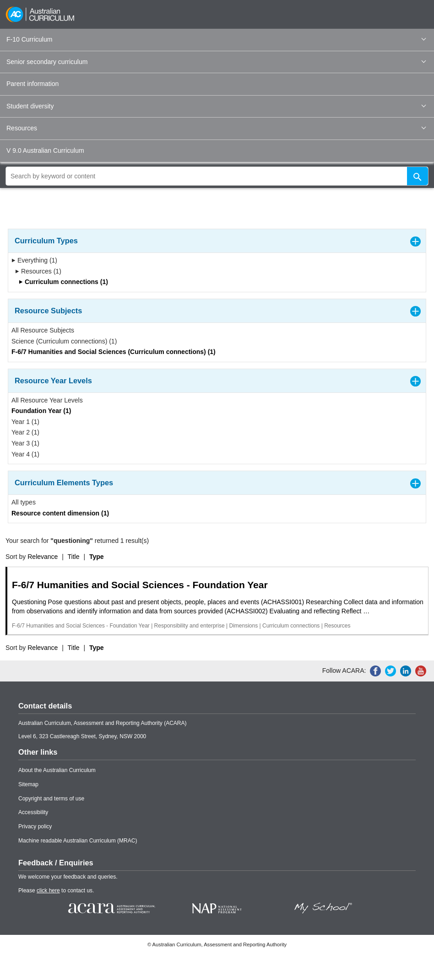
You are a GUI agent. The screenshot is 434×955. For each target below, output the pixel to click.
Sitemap (28, 784)
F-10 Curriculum (216, 39)
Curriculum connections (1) (63, 281)
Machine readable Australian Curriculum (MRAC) (77, 840)
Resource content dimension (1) (60, 513)
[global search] (217, 176)
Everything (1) (34, 260)
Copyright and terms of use (51, 798)
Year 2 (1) (25, 432)
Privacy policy (35, 826)
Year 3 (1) (25, 443)
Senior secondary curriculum (216, 61)
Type (96, 556)
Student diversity (216, 106)
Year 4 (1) (25, 454)
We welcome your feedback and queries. (68, 877)
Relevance (42, 556)
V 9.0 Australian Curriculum (45, 150)
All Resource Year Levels (47, 400)
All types (23, 502)
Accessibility (33, 812)
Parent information (32, 83)
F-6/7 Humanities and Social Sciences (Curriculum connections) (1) (113, 351)
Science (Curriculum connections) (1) (64, 341)
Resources (216, 128)
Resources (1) (38, 271)
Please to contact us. (56, 890)
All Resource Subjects (42, 330)
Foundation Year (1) (41, 410)
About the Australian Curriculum (57, 770)
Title (74, 556)
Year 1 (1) (25, 421)
